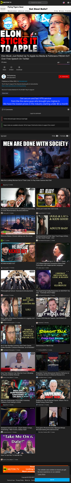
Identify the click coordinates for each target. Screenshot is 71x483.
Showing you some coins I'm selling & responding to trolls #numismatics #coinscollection (18, 209)
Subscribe (64, 76)
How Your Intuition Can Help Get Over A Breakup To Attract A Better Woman (17, 374)
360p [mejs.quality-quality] (65, 51)
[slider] (28, 51)
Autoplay (63, 136)
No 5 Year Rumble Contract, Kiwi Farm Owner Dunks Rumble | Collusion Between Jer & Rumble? (17, 346)
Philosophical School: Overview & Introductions (17, 291)
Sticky (53, 136)
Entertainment (23, 81)
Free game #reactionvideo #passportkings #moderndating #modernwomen (50, 428)
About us (27, 480)
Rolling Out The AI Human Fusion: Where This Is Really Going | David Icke (52, 401)
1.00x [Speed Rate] (53, 51)
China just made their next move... (47, 209)
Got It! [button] (52, 479)
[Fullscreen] (68, 51)
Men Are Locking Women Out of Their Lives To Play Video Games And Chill (26, 180)
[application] (35, 34)
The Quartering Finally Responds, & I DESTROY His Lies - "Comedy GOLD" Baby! (53, 292)
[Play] (2, 51)
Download (20, 68)
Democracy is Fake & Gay (44, 345)
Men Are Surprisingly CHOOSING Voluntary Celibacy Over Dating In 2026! (15, 401)
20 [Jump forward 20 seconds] (59, 51)
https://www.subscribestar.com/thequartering (14, 86)
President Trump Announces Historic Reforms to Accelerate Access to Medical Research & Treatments (52, 375)
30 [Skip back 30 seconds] (56, 51)
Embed (12, 68)
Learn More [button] (41, 474)
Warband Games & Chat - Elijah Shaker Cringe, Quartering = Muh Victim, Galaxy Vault (16, 428)
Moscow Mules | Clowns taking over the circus (16, 236)
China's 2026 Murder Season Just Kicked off (51, 318)
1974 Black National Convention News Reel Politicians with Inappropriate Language (50, 264)
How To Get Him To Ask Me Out (11, 455)
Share (4, 68)
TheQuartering (11, 75)
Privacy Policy (20, 480)
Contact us (34, 480)
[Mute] (62, 51)
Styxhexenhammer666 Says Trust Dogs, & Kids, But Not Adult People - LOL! (52, 237)
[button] (63, 2)
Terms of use (11, 480)
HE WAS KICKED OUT (8, 263)
